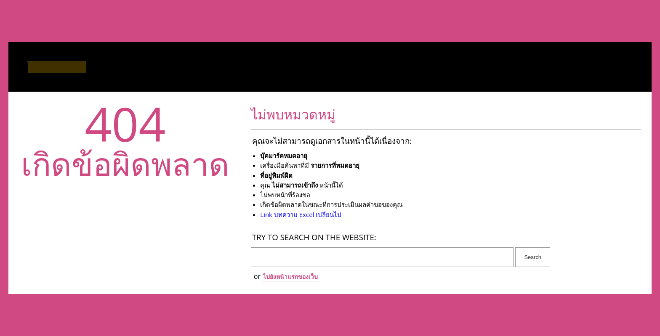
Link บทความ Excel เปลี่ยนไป (300, 214)
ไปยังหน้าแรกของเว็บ (290, 276)
